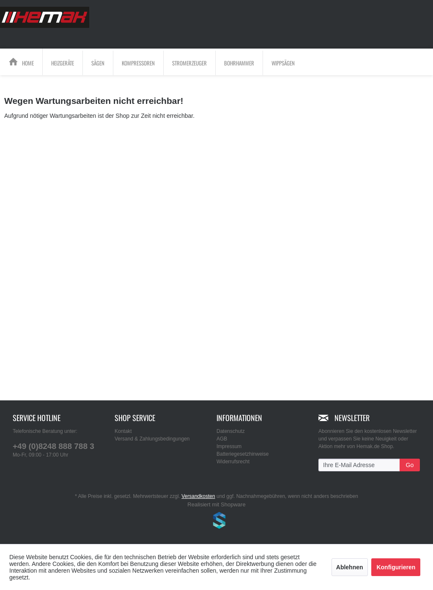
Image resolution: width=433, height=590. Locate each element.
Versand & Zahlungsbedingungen (152, 439)
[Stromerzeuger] (189, 63)
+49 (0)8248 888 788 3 (53, 446)
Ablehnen (349, 567)
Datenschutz (230, 431)
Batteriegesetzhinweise (242, 454)
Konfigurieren (395, 567)
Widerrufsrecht (232, 462)
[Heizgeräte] (62, 63)
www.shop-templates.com (216, 521)
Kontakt (123, 431)
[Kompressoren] (138, 63)
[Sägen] (98, 63)
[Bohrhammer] (239, 63)
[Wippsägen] (283, 63)
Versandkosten (198, 496)
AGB (221, 439)
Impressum (228, 446)
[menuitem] (21, 62)
